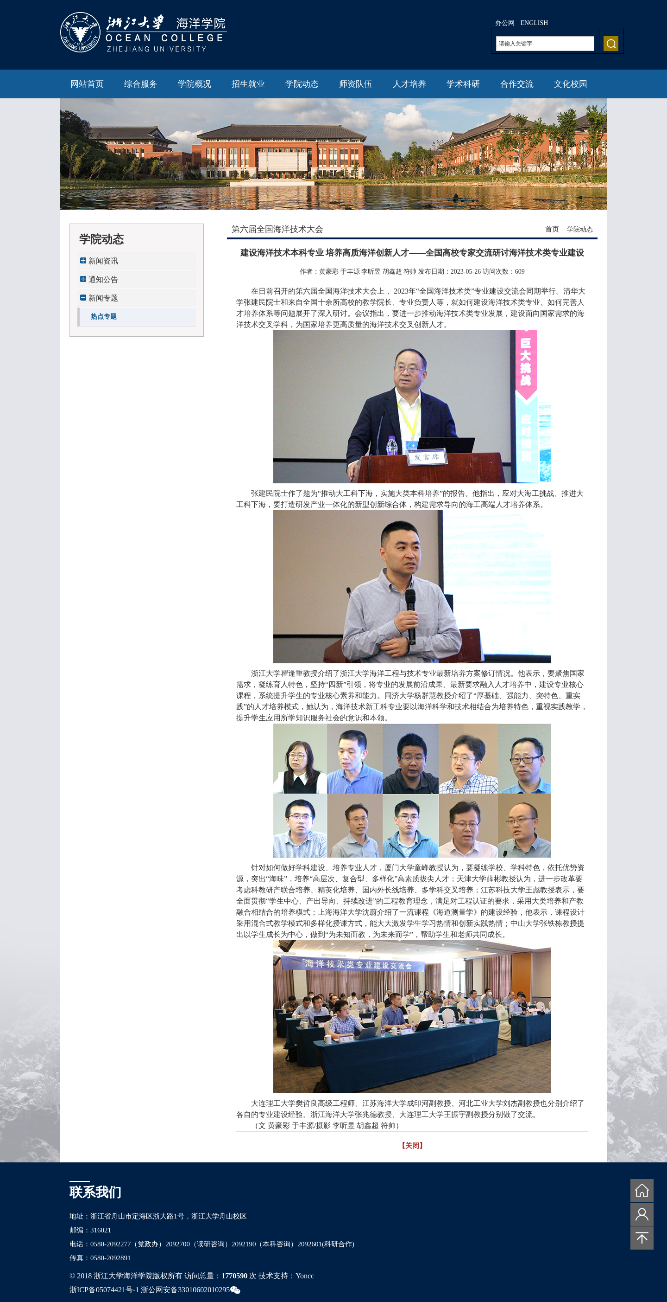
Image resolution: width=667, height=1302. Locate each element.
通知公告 (103, 279)
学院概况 (194, 84)
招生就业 (248, 84)
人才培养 (409, 84)
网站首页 (87, 84)
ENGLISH (534, 22)
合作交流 (517, 84)
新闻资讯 (103, 261)
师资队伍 (355, 84)
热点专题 (104, 316)
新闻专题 (103, 298)
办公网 (505, 22)
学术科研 (463, 84)
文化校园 (570, 84)
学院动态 (302, 84)
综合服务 (140, 84)
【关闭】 (412, 1145)
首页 (552, 229)
